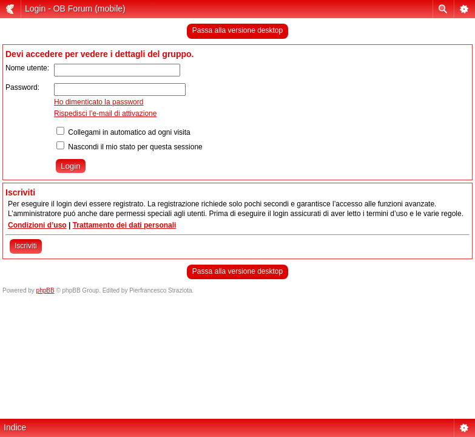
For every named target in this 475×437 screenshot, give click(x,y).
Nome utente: (27, 68)
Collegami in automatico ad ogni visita (123, 132)
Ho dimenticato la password (98, 102)
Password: (22, 87)
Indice (15, 427)
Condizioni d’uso (37, 225)
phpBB (45, 290)
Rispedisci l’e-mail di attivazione (105, 113)
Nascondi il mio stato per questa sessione (129, 147)
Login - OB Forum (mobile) (75, 8)
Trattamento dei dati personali (125, 225)
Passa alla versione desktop (237, 30)
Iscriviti (26, 246)
